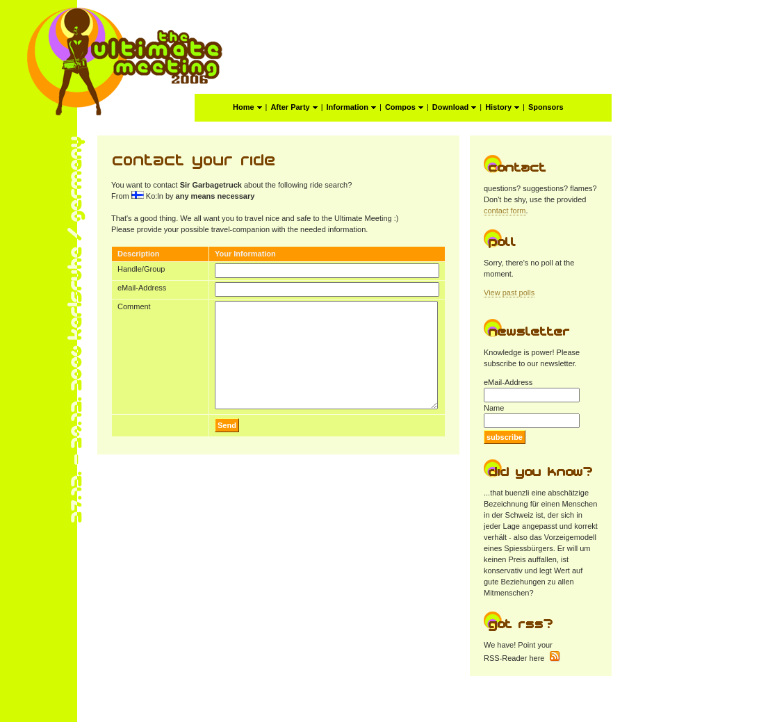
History (502, 107)
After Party (293, 107)
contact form (505, 210)
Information (352, 107)
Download (454, 107)
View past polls (509, 292)
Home (247, 107)
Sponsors (546, 107)
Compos (404, 107)
